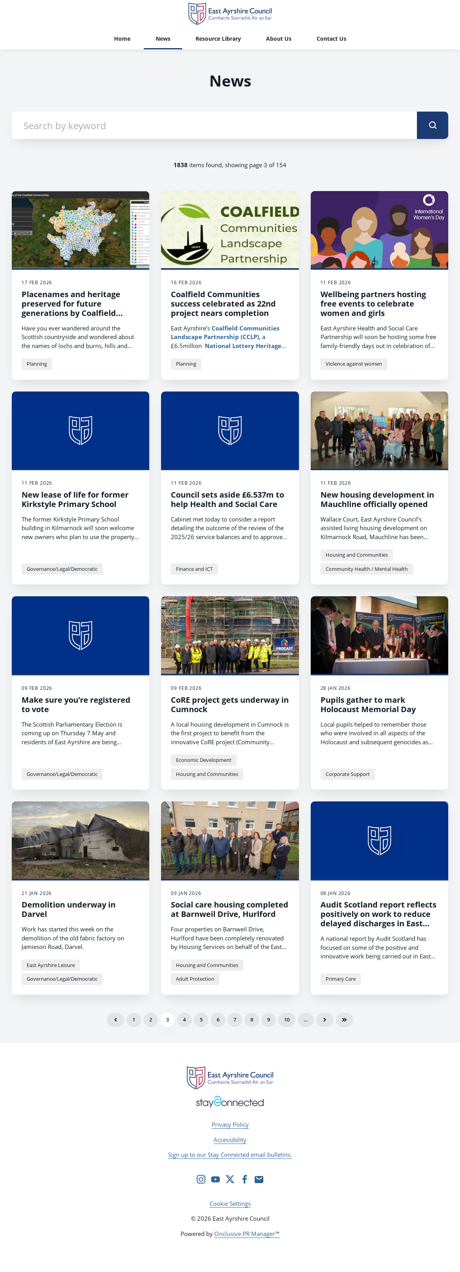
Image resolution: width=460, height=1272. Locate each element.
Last (344, 1020)
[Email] (259, 1179)
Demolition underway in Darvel (69, 909)
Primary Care (341, 978)
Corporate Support (348, 774)
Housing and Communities (357, 554)
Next (324, 1020)
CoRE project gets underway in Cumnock (230, 704)
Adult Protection (195, 978)
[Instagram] (201, 1179)
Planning (37, 363)
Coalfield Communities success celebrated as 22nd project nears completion (223, 303)
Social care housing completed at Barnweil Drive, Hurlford (229, 909)
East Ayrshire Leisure (51, 965)
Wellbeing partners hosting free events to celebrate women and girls (373, 303)
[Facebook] (244, 1179)
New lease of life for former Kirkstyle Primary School (75, 499)
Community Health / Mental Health (367, 568)
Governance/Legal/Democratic (62, 568)
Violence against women (354, 363)
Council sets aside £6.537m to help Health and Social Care (227, 499)
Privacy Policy (230, 1124)
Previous (115, 1020)
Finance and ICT (194, 568)
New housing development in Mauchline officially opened (377, 499)
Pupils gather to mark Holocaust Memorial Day (368, 704)
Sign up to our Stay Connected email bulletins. (230, 1154)
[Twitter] (230, 1179)
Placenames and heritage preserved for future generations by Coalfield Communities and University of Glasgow (77, 313)
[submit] (432, 125)
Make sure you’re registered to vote (76, 704)
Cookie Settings (230, 1203)
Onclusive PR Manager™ (247, 1234)
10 (287, 1019)
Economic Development (204, 759)
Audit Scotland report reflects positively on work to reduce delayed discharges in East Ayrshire (378, 918)
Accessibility (230, 1140)
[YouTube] (215, 1179)
